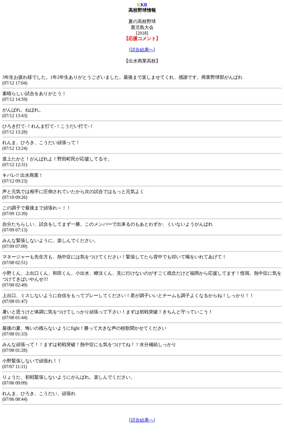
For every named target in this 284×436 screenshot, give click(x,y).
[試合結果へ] (142, 49)
